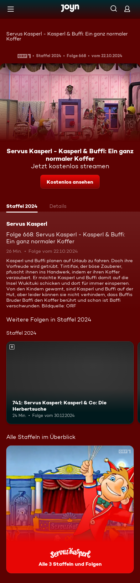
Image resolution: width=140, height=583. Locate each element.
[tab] (22, 207)
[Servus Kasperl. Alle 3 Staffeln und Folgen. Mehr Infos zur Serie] (70, 509)
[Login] (127, 8)
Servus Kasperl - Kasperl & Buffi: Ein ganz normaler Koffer (67, 36)
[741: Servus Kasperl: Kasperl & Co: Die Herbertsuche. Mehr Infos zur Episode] (70, 382)
